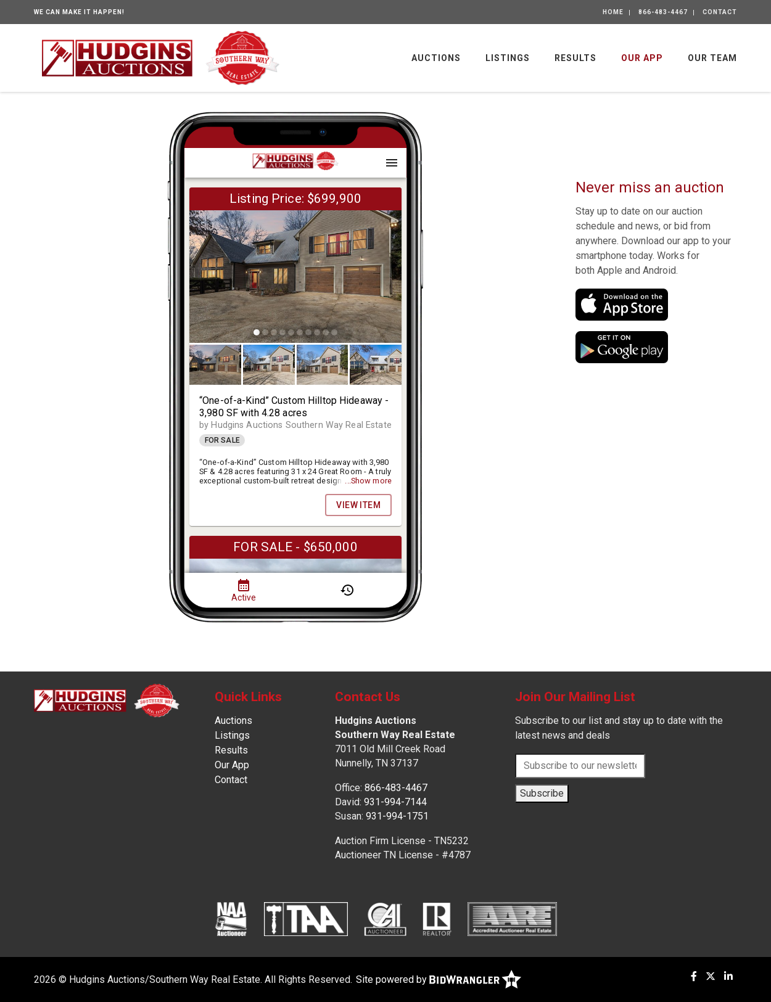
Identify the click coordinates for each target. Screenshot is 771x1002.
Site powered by (438, 979)
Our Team (712, 58)
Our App (642, 58)
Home (613, 12)
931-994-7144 (395, 802)
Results (575, 58)
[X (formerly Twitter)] (710, 976)
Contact (720, 12)
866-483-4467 (663, 12)
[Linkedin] (728, 976)
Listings (507, 58)
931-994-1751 (397, 816)
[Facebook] (694, 976)
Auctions (436, 58)
